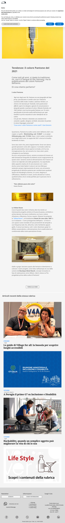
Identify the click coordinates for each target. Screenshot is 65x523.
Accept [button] (59, 24)
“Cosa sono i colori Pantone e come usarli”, (32, 125)
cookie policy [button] (4, 14)
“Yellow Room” (18, 218)
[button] (32, 496)
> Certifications (32, 504)
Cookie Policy (33, 507)
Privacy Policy (32, 506)
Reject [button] (50, 24)
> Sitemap (32, 502)
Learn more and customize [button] (11, 24)
